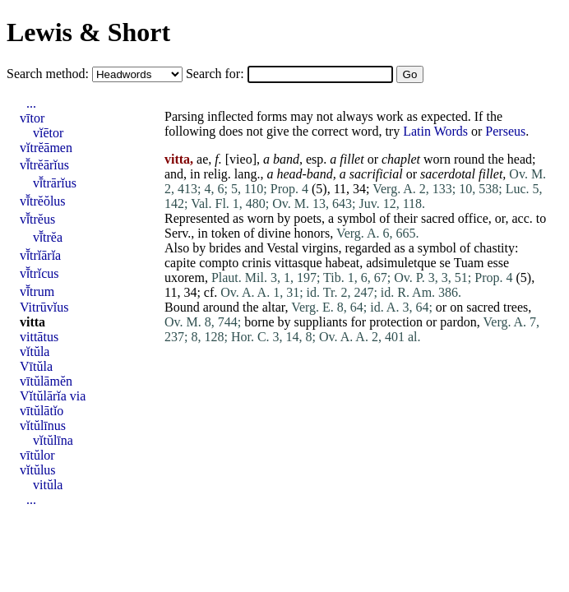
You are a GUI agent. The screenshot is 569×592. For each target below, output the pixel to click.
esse (498, 263)
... (31, 103)
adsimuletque (401, 263)
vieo (240, 159)
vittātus (39, 337)
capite (180, 263)
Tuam (469, 263)
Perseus (505, 131)
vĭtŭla (34, 351)
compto (218, 263)
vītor (32, 118)
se (445, 263)
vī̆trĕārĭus (44, 165)
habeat (343, 263)
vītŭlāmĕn (46, 381)
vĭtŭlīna (53, 440)
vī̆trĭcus (39, 273)
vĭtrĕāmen (46, 148)
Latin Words (435, 131)
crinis (256, 263)
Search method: (49, 74)
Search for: (216, 74)
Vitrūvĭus (44, 307)
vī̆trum (37, 291)
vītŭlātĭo (41, 411)
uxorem (184, 277)
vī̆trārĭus (54, 183)
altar (273, 307)
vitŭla (47, 485)
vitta (32, 322)
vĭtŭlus (38, 470)
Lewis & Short (88, 32)
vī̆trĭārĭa (40, 255)
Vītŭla (36, 366)
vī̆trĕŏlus (43, 201)
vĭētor (48, 133)
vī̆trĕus (37, 219)
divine (274, 233)
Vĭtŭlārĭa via (53, 396)
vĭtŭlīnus (43, 425)
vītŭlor (37, 455)
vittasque (298, 263)
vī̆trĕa (47, 237)
